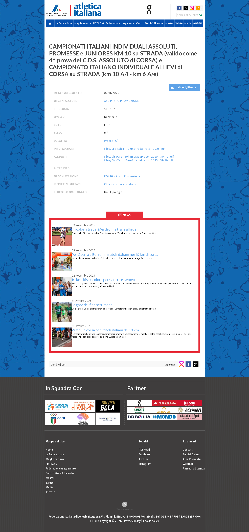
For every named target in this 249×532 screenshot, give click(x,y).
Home (49, 449)
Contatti (188, 449)
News (124, 215)
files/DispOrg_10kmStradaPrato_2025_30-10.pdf (139, 156)
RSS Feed (144, 449)
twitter (186, 8)
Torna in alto (124, 509)
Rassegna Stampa (194, 468)
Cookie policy (151, 521)
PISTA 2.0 (98, 23)
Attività (197, 23)
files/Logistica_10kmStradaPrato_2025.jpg (134, 148)
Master (169, 23)
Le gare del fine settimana (92, 305)
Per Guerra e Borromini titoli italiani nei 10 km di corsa (115, 254)
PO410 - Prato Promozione (122, 176)
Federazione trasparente (120, 23)
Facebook (144, 454)
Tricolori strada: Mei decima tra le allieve (104, 229)
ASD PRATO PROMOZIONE (121, 101)
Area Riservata (192, 459)
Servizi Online (191, 454)
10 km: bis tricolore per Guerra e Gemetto (105, 280)
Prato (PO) (111, 140)
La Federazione (63, 23)
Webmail (188, 463)
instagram (192, 8)
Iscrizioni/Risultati (186, 87)
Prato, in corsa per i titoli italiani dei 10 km (105, 330)
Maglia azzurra (82, 23)
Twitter (143, 459)
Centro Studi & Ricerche (149, 23)
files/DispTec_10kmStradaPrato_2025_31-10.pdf (138, 160)
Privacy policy (132, 521)
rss (198, 8)
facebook (179, 8)
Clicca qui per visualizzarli (121, 184)
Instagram (145, 463)
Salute (179, 23)
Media (187, 23)
